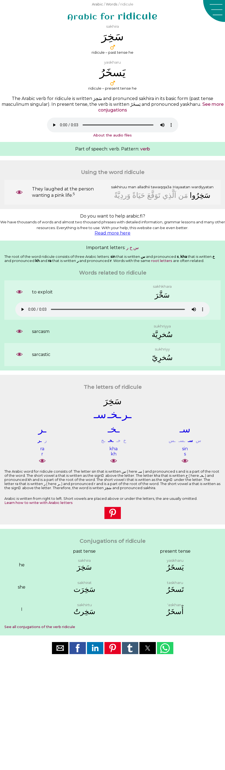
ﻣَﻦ (183, 195)
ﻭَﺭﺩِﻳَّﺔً (122, 195)
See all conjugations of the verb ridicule (39, 627)
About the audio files (112, 135)
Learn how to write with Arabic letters (38, 503)
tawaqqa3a (161, 187)
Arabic (97, 4)
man (132, 187)
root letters (161, 261)
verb (145, 149)
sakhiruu (119, 187)
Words (112, 4)
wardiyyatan (202, 187)
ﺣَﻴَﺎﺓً (138, 195)
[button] (214, 11)
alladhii (143, 187)
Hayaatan (181, 187)
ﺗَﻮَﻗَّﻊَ (153, 195)
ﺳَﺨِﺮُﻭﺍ (200, 195)
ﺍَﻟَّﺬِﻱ (169, 195)
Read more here (112, 233)
